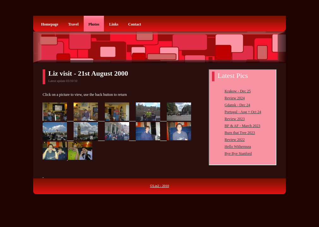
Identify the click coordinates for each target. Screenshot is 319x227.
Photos (93, 24)
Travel (73, 24)
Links (113, 24)
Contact (134, 24)
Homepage (49, 24)
